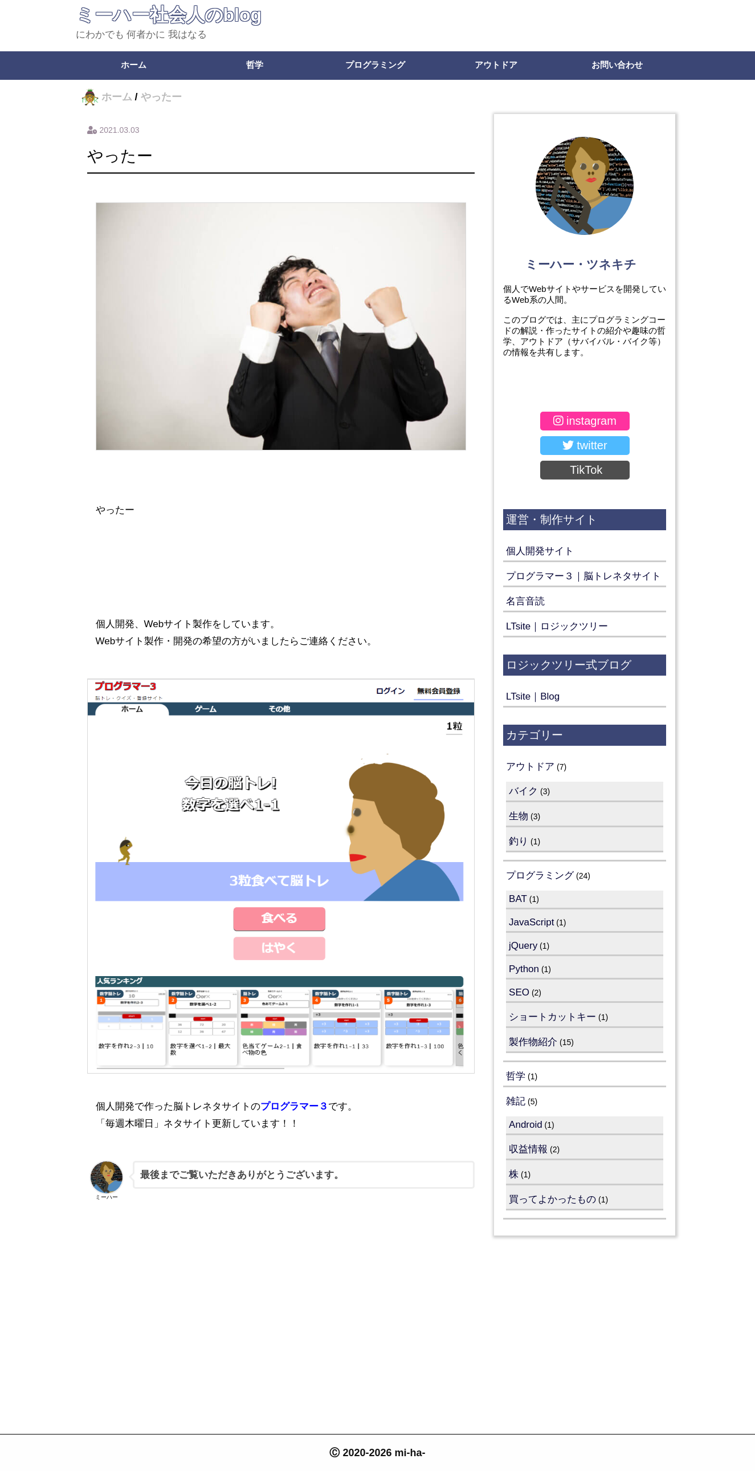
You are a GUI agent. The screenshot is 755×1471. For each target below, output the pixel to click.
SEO (519, 992)
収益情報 (528, 1149)
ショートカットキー (552, 1016)
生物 (518, 816)
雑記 (515, 1101)
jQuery (523, 945)
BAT (518, 898)
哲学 (254, 65)
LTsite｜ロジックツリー (557, 626)
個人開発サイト (540, 551)
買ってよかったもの (552, 1199)
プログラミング (375, 65)
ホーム (133, 65)
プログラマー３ (294, 1106)
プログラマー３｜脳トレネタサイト (583, 576)
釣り (518, 841)
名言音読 (525, 601)
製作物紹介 (533, 1042)
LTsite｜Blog (533, 696)
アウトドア (496, 65)
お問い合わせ (617, 65)
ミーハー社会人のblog (169, 15)
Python (524, 969)
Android (525, 1124)
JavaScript (531, 922)
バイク (523, 791)
